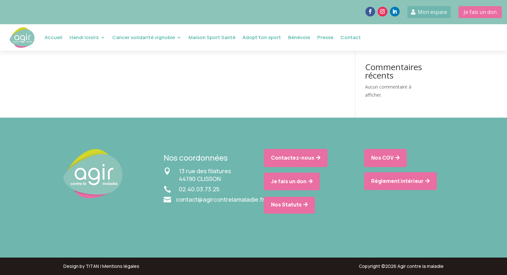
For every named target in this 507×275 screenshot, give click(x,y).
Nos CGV (382, 157)
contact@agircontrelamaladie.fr (220, 199)
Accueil (53, 37)
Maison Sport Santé (212, 37)
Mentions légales (120, 266)
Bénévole (299, 37)
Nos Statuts (286, 204)
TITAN (92, 266)
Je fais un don (480, 12)
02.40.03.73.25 (199, 189)
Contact (350, 37)
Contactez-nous (292, 157)
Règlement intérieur (397, 181)
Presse (325, 37)
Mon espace (432, 12)
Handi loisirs (84, 37)
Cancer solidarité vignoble (143, 37)
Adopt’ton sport (262, 37)
